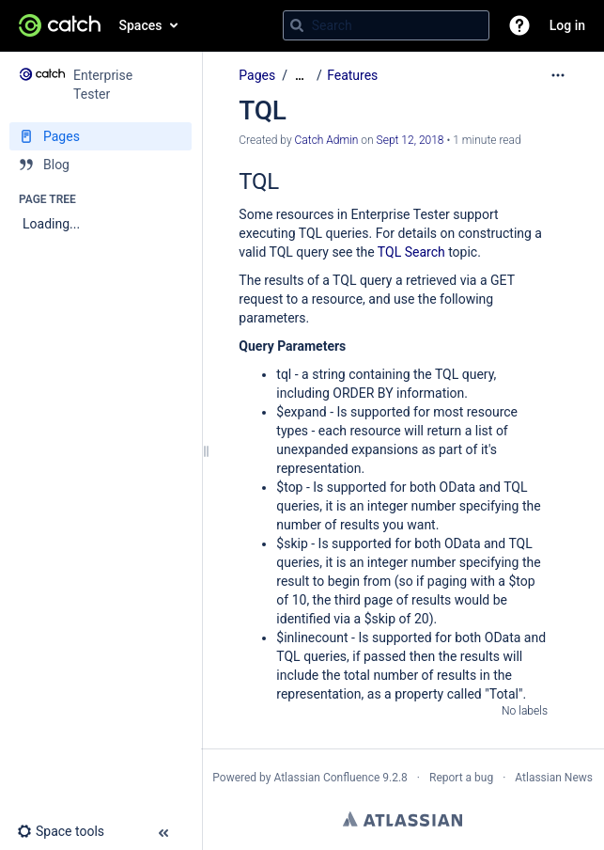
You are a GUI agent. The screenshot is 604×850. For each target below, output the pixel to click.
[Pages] (100, 136)
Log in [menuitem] (567, 25)
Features (352, 75)
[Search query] (386, 25)
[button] (519, 25)
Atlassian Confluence (326, 777)
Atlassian (402, 819)
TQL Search (411, 252)
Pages (257, 75)
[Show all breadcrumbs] (299, 76)
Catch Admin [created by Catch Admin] (327, 140)
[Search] (296, 25)
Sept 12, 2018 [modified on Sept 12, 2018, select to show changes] (410, 140)
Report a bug (461, 777)
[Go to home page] (59, 25)
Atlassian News (554, 777)
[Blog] (100, 164)
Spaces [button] (141, 25)
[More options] (558, 75)
